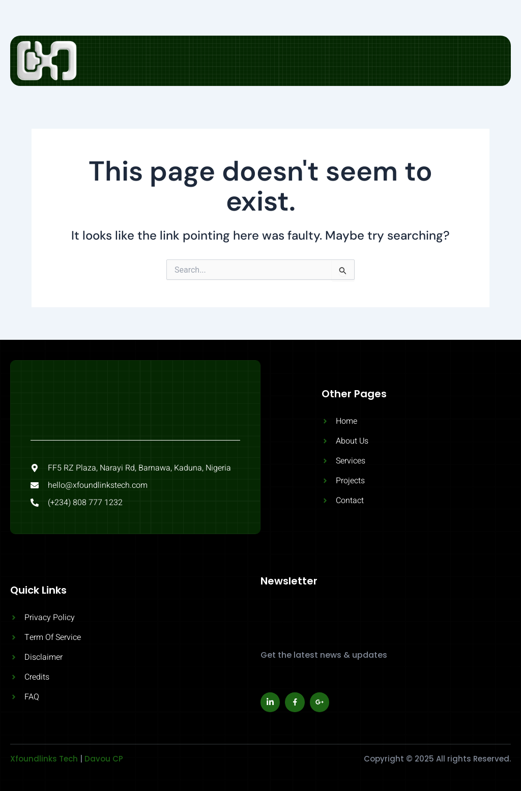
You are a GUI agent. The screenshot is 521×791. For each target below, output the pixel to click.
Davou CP (103, 758)
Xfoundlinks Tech (44, 758)
